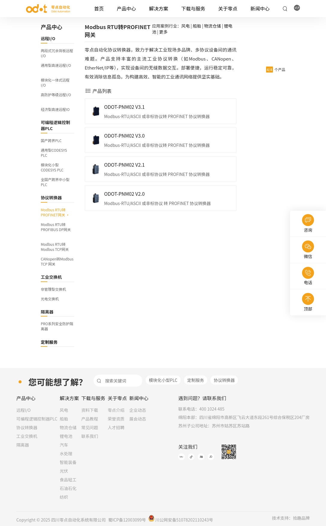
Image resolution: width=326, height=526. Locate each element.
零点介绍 (116, 410)
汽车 (64, 445)
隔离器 (22, 445)
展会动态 (137, 419)
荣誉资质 (116, 419)
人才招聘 (116, 427)
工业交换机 (26, 436)
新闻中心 (260, 8)
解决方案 (158, 8)
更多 (163, 32)
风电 (185, 26)
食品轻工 (68, 480)
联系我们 (89, 436)
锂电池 (66, 436)
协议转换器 (224, 380)
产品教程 (89, 419)
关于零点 (227, 8)
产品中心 (126, 8)
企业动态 (137, 410)
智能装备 (68, 462)
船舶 (197, 26)
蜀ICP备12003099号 (127, 520)
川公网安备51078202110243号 (180, 520)
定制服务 (195, 380)
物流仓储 (212, 26)
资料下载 (89, 410)
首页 (99, 8)
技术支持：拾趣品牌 (291, 518)
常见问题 (89, 427)
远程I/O (23, 410)
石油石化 (68, 488)
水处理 (66, 453)
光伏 (64, 471)
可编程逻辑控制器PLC (36, 419)
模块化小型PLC (163, 380)
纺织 (64, 497)
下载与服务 (193, 8)
